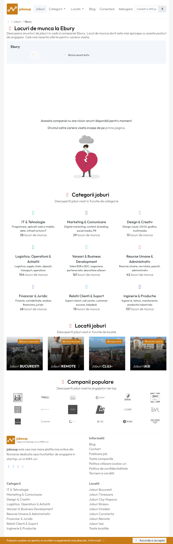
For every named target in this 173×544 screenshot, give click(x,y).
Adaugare (126, 9)
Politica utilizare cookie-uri (107, 464)
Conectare (107, 9)
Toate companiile (101, 459)
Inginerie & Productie (139, 296)
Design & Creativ (140, 222)
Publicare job (98, 454)
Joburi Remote (99, 519)
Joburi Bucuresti (100, 490)
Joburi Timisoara (101, 494)
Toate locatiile (99, 528)
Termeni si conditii (101, 473)
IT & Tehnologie (33, 222)
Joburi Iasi (96, 524)
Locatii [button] (76, 9)
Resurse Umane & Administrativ (139, 259)
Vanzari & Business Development (86, 259)
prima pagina (115, 128)
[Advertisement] (86, 89)
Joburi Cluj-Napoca (103, 499)
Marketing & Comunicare (86, 222)
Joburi (40, 9)
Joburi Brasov (99, 504)
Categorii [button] (56, 9)
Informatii (97, 540)
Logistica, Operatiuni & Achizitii (33, 259)
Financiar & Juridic (33, 296)
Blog (92, 9)
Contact (95, 449)
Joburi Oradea (99, 509)
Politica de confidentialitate (108, 468)
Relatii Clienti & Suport (86, 296)
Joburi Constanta (101, 514)
